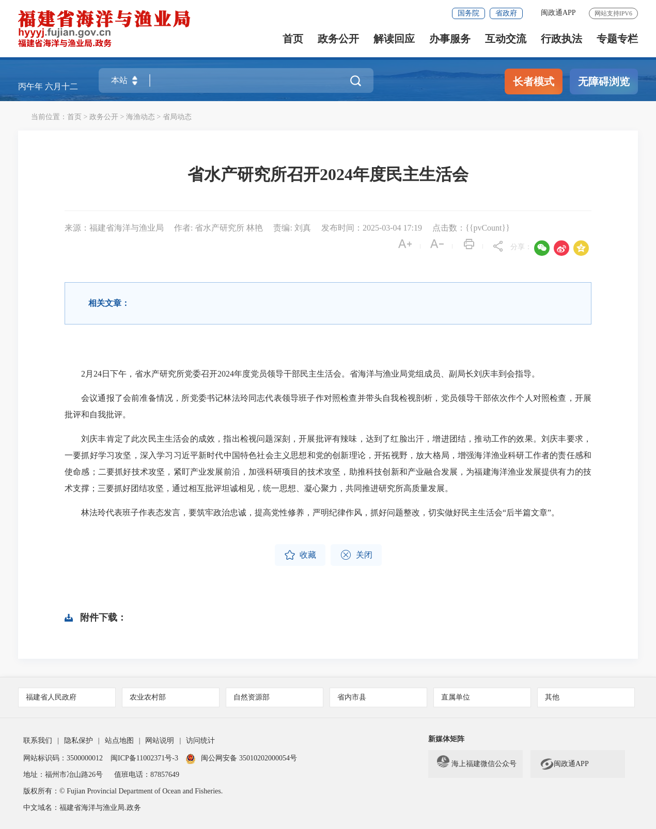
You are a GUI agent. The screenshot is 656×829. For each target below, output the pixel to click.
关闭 (356, 555)
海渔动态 (140, 117)
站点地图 (119, 740)
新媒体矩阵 (446, 739)
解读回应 (394, 39)
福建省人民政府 (51, 697)
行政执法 (561, 39)
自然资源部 (251, 697)
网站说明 (159, 740)
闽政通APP (558, 13)
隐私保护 (78, 740)
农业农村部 (148, 697)
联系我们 (37, 740)
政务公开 (338, 39)
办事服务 (450, 39)
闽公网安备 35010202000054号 (249, 758)
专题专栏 (617, 39)
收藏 (300, 555)
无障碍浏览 (604, 81)
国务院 (468, 13)
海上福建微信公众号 (477, 764)
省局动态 (177, 117)
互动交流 (505, 39)
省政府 (506, 13)
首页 (293, 39)
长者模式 (533, 81)
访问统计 (200, 740)
